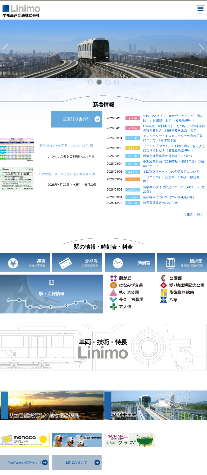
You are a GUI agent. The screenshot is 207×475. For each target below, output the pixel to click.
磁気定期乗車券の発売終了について (168, 156)
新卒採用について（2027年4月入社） (169, 197)
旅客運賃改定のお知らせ (160, 203)
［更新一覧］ (193, 214)
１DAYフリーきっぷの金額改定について (171, 171)
